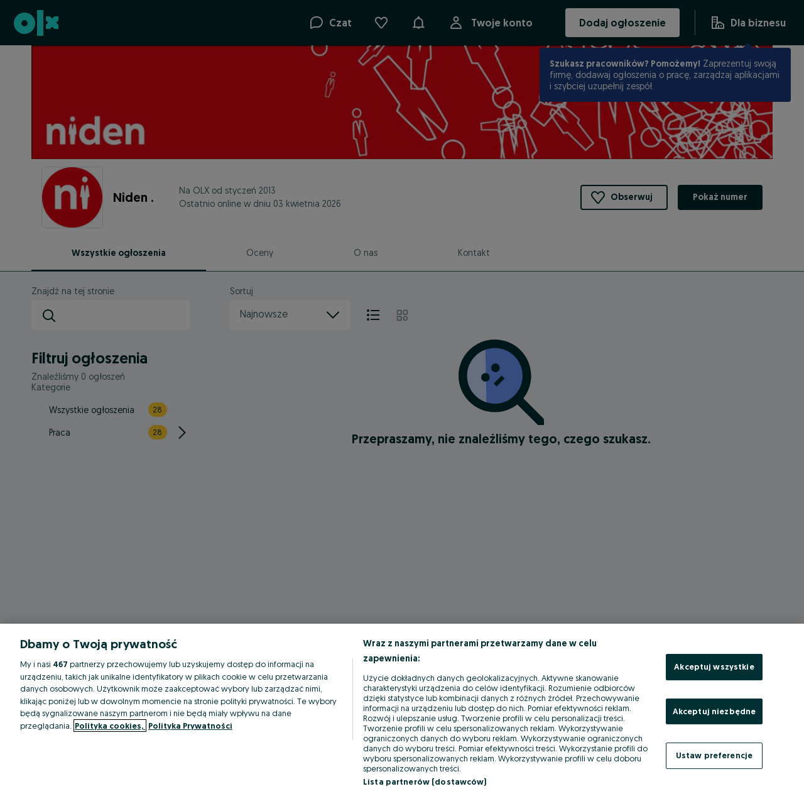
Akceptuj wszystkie (714, 666)
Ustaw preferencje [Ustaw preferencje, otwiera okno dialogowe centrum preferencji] (714, 755)
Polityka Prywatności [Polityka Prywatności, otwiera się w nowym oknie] (190, 726)
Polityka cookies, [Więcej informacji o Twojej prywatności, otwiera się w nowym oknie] (110, 726)
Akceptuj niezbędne (714, 711)
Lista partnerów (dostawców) (425, 781)
